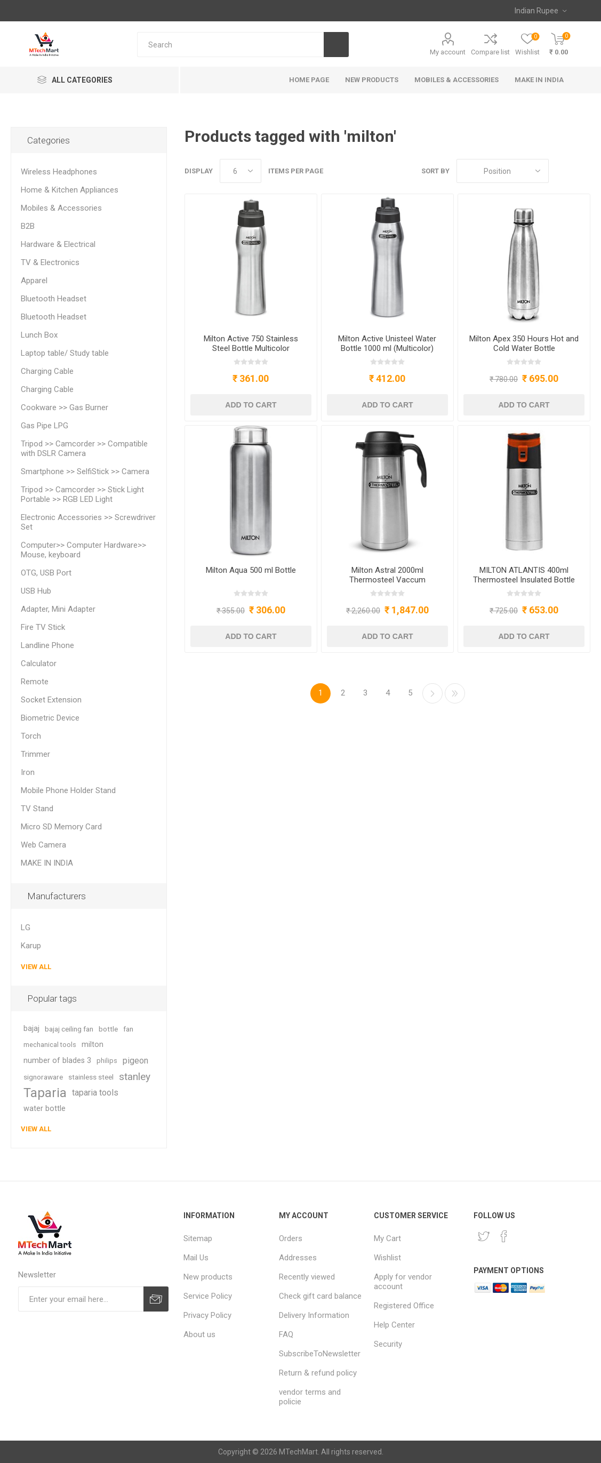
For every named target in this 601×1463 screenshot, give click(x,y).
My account (448, 52)
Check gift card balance (320, 1296)
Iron (28, 772)
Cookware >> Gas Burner (64, 407)
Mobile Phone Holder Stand (68, 790)
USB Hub (36, 591)
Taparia (45, 1092)
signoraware (43, 1077)
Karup (31, 945)
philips (107, 1061)
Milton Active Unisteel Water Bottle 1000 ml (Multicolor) (387, 343)
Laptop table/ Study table (65, 353)
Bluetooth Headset (53, 298)
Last (455, 693)
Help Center (394, 1325)
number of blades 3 (57, 1060)
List (582, 171)
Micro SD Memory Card (61, 827)
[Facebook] (503, 1236)
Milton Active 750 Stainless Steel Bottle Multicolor (251, 343)
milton (92, 1044)
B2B (28, 226)
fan (128, 1029)
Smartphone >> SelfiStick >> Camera (85, 471)
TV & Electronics (50, 262)
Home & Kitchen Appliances (69, 190)
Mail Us (196, 1257)
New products (208, 1277)
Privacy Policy (207, 1315)
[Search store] (230, 44)
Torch (31, 736)
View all (36, 967)
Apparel (34, 280)
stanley (134, 1076)
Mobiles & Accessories (61, 208)
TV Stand (37, 808)
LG (25, 927)
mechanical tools (49, 1045)
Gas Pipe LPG (44, 425)
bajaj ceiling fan (69, 1029)
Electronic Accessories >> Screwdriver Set (88, 522)
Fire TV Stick (43, 627)
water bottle (44, 1108)
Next (432, 693)
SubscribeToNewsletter (319, 1353)
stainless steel (91, 1077)
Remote (35, 681)
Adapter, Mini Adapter (58, 609)
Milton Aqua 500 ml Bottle (251, 570)
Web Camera (43, 845)
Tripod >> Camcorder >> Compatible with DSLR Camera (84, 448)
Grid (562, 171)
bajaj (31, 1028)
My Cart (387, 1238)
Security (388, 1344)
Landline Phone (47, 645)
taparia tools (95, 1093)
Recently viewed (307, 1277)
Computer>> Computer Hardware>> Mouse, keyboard (83, 549)
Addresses (298, 1257)
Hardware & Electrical (58, 244)
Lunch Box (39, 335)
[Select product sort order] (502, 171)
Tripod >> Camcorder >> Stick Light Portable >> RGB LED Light (82, 494)
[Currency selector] (540, 10)
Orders (290, 1238)
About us (199, 1334)
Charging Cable (47, 371)
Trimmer (35, 754)
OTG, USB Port (46, 573)
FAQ (286, 1334)
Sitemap (197, 1238)
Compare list (490, 52)
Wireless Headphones (59, 172)
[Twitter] (483, 1236)
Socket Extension (51, 700)
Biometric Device (50, 718)
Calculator (39, 663)
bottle (108, 1029)
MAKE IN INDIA (47, 863)
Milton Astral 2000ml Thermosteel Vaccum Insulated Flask (387, 579)
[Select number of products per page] (240, 171)
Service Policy (207, 1296)
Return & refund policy (318, 1373)
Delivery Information (314, 1315)
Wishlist (387, 1257)
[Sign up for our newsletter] (80, 1299)
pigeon (135, 1061)
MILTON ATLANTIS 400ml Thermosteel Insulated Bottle (524, 575)
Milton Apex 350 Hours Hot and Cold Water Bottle (524, 343)
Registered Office (404, 1305)
